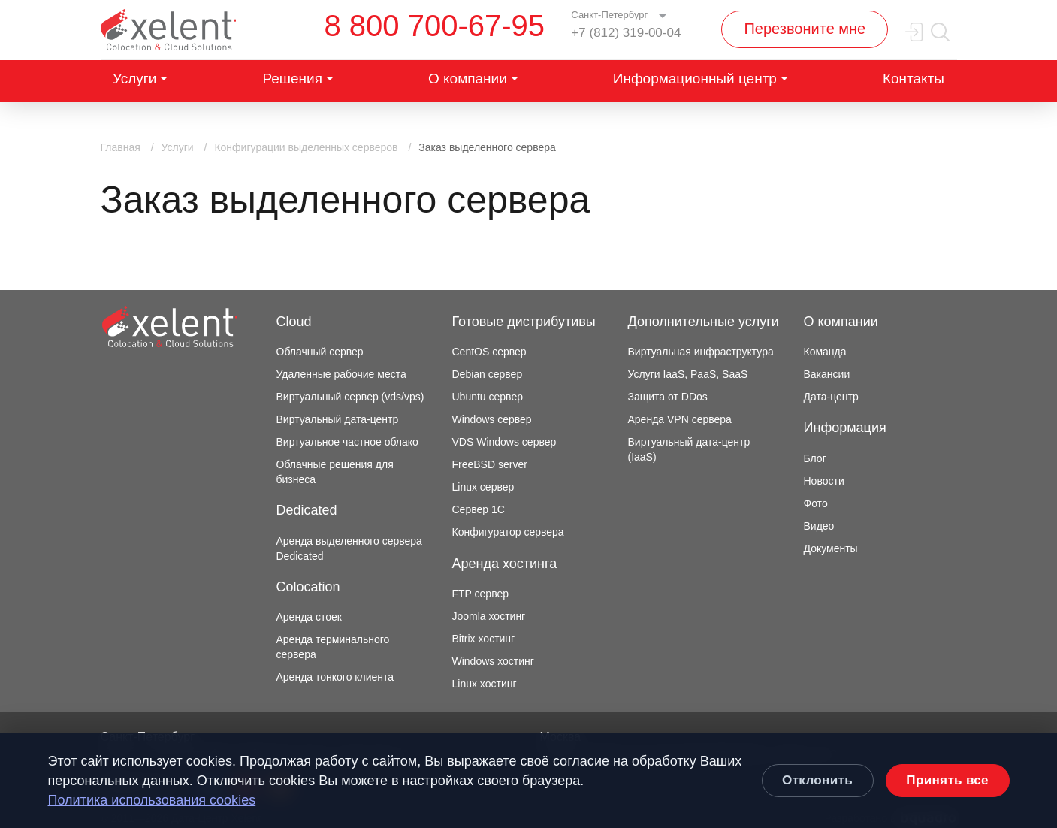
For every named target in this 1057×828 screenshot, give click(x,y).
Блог (815, 458)
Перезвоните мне (804, 28)
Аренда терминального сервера (333, 646)
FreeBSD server (489, 464)
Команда (825, 352)
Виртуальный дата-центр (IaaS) (689, 449)
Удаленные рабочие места (341, 374)
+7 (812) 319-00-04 (626, 33)
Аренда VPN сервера (680, 419)
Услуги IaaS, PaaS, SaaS (688, 374)
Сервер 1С (478, 509)
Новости (824, 481)
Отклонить (817, 780)
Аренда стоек (309, 617)
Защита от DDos (668, 397)
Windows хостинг (493, 661)
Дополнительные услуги (703, 321)
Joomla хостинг (489, 616)
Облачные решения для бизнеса (335, 471)
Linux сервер (483, 487)
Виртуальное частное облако (347, 442)
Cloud (294, 321)
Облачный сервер (320, 352)
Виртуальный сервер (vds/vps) (350, 397)
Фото (816, 503)
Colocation (308, 586)
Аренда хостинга (504, 563)
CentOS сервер (489, 352)
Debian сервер (487, 374)
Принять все (947, 780)
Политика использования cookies (152, 800)
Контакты (913, 78)
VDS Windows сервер (504, 442)
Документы (831, 548)
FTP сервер (480, 594)
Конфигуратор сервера (508, 532)
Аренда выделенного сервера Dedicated (349, 548)
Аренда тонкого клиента (335, 677)
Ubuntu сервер (487, 397)
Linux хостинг (484, 684)
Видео (819, 526)
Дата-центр (831, 397)
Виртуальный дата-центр (337, 419)
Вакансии (827, 374)
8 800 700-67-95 (435, 25)
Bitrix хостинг (483, 639)
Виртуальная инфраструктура (701, 352)
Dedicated (306, 510)
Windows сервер (492, 419)
